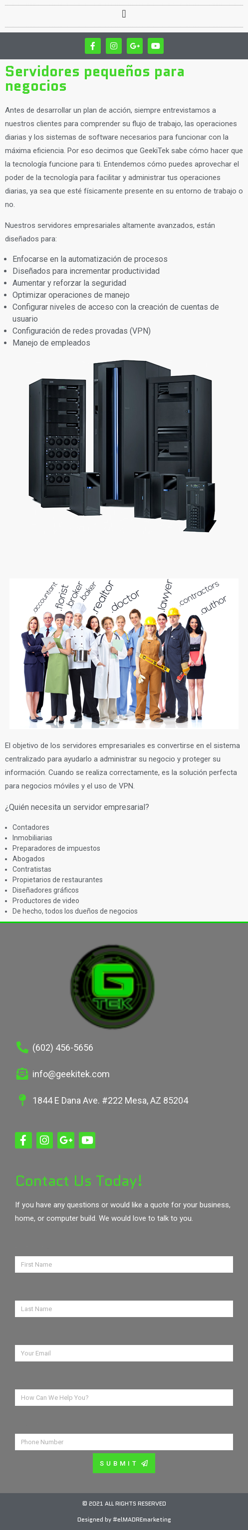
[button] (124, 13)
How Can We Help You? (51, 1381)
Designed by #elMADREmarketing (124, 1519)
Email (23, 1336)
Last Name (32, 1292)
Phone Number (38, 1425)
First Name (32, 1248)
